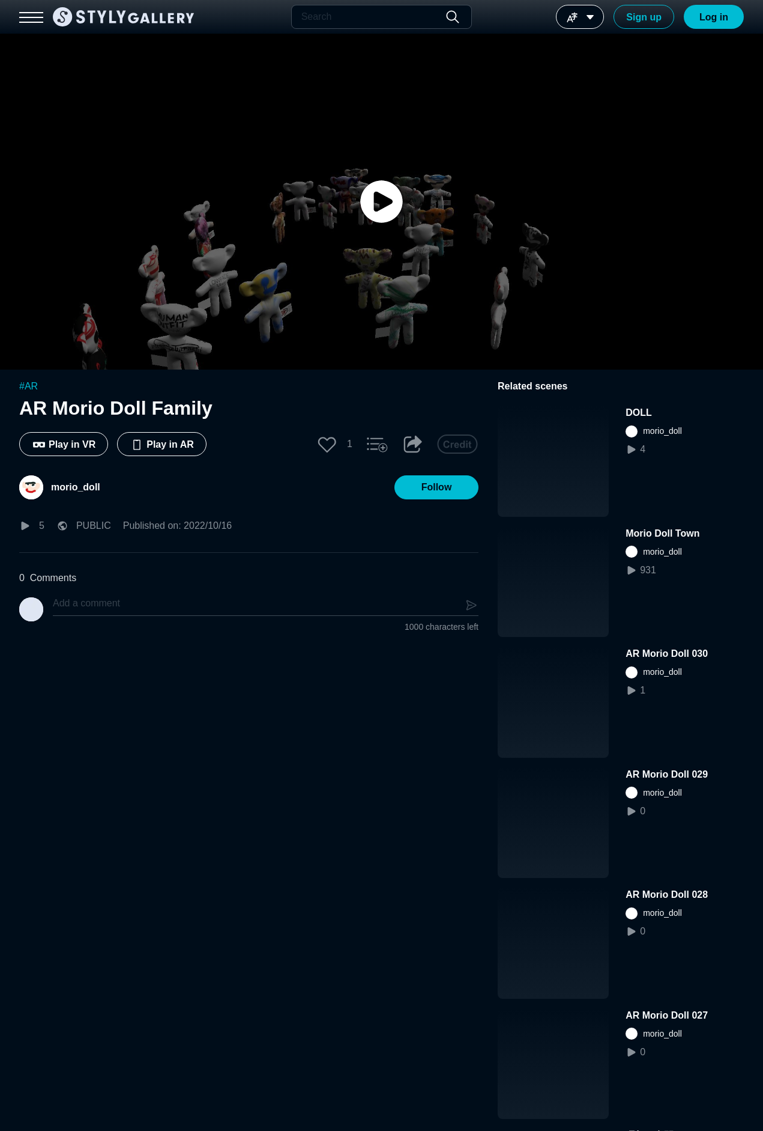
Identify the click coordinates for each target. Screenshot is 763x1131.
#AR (28, 386)
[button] (327, 444)
